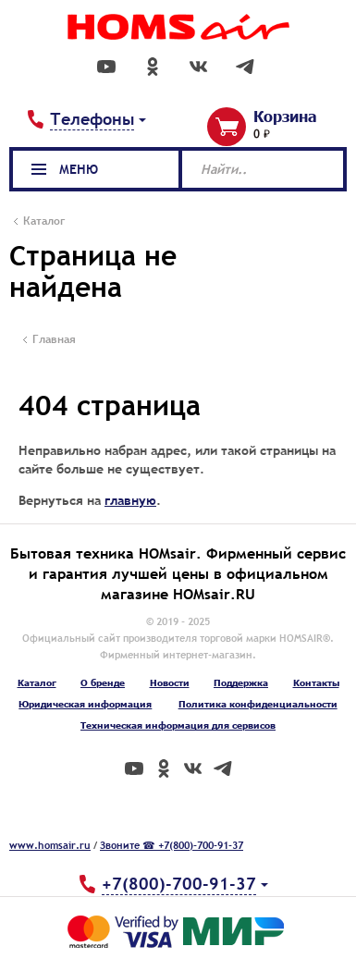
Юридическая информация (85, 703)
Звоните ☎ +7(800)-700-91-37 (171, 845)
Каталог (37, 682)
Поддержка (241, 682)
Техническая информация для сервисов (178, 725)
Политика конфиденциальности (258, 703)
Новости (170, 682)
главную (130, 500)
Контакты (316, 682)
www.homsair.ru (50, 845)
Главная (54, 339)
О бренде (102, 682)
